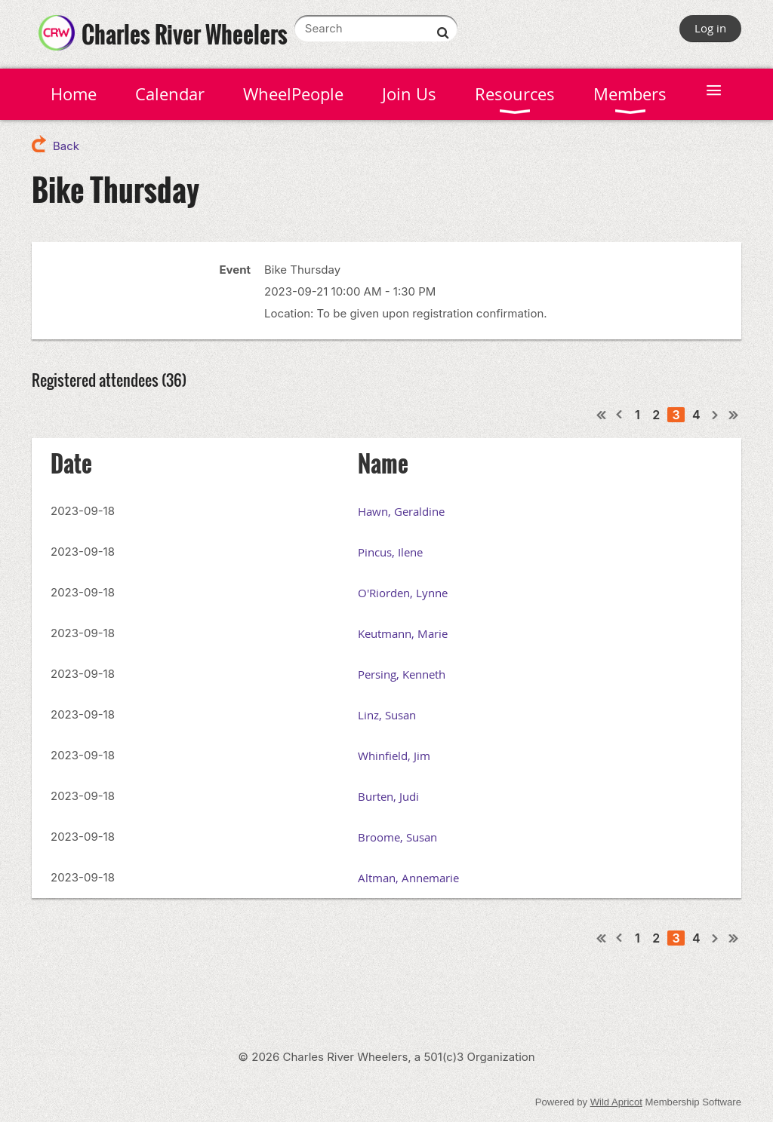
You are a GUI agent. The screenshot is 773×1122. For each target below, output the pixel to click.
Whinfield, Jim (394, 755)
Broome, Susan (397, 837)
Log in (710, 27)
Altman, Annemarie (408, 877)
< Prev (619, 414)
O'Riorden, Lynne (403, 592)
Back (66, 146)
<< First (601, 414)
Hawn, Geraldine (401, 511)
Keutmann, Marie (403, 633)
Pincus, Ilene (390, 551)
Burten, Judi (388, 796)
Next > (715, 414)
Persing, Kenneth (401, 674)
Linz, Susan (387, 714)
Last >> (733, 414)
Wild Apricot (616, 1102)
